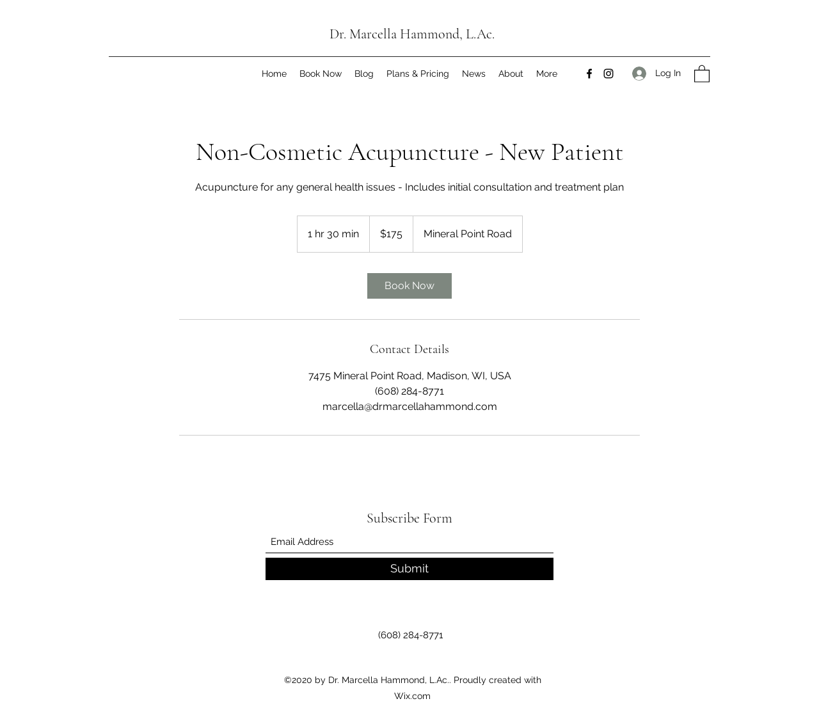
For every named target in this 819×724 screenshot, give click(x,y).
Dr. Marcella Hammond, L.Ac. (412, 34)
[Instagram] (608, 73)
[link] (409, 286)
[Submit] (409, 569)
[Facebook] (589, 73)
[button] (702, 73)
